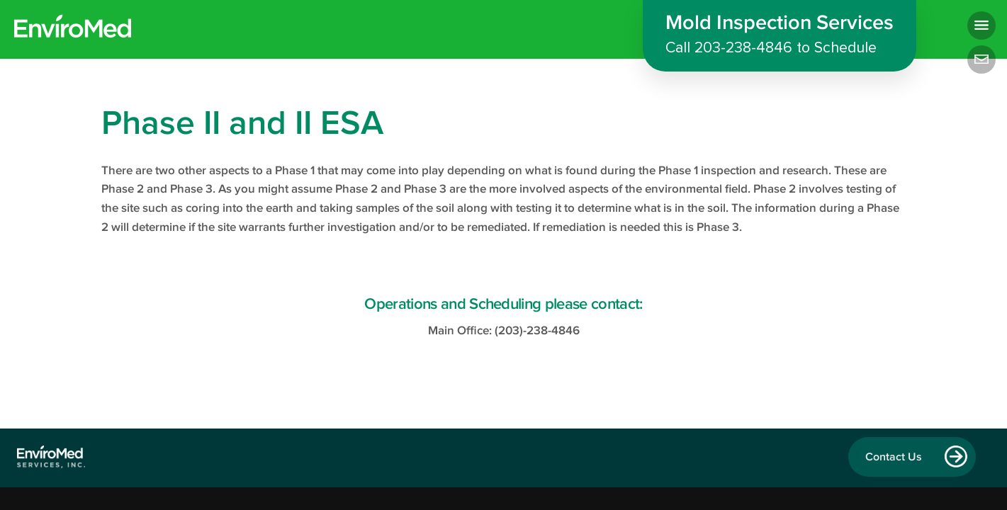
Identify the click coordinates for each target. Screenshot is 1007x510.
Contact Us (893, 457)
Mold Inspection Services (779, 36)
